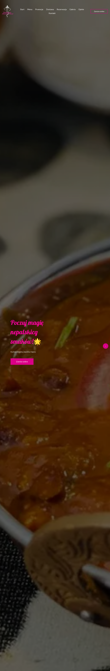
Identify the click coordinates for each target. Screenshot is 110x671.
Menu (29, 9)
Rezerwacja (62, 9)
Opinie (81, 9)
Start (22, 9)
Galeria (73, 9)
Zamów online (99, 11)
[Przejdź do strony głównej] (8, 11)
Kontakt (52, 13)
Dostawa (50, 9)
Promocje (39, 9)
